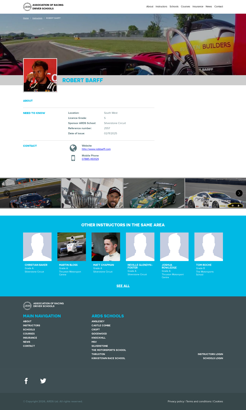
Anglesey (98, 321)
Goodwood (99, 333)
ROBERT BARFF (53, 18)
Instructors (161, 6)
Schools (174, 6)
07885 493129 (90, 159)
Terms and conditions (198, 401)
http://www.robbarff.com (96, 149)
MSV (94, 341)
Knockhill (99, 337)
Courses (185, 6)
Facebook (26, 381)
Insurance (198, 6)
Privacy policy (176, 401)
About (149, 6)
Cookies (218, 401)
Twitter (43, 381)
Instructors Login (210, 354)
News (209, 6)
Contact (218, 6)
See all (123, 286)
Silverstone (100, 346)
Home (26, 18)
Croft (96, 329)
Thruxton (98, 354)
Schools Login (213, 358)
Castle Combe (101, 325)
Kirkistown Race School (108, 358)
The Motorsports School (109, 350)
